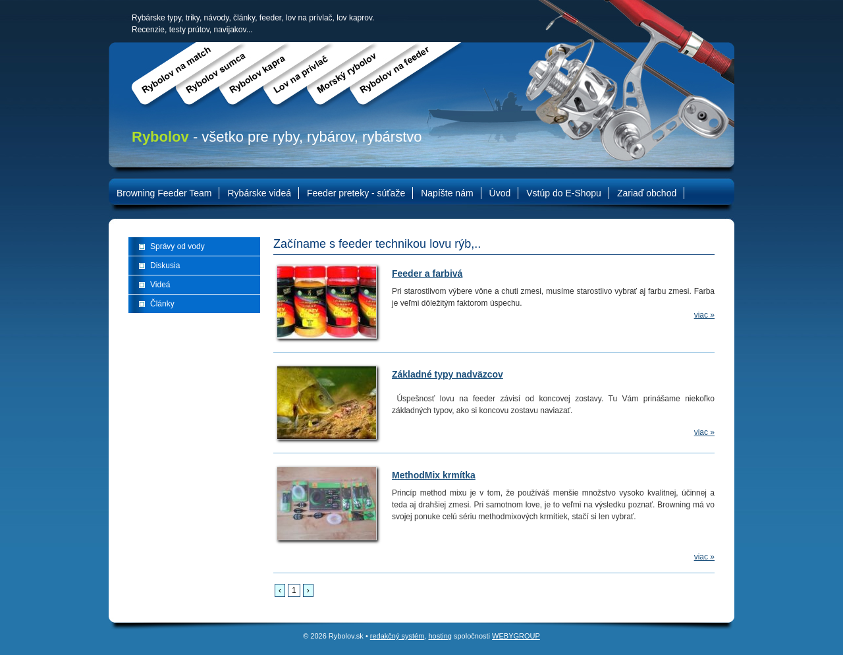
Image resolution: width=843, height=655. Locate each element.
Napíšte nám (447, 193)
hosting (439, 636)
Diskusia (165, 265)
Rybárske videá (259, 193)
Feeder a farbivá (427, 273)
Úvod (500, 193)
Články (162, 303)
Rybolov (160, 136)
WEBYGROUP (516, 636)
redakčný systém (397, 636)
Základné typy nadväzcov (447, 374)
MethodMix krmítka (434, 475)
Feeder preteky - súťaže (356, 193)
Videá (160, 284)
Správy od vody (177, 246)
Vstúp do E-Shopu (563, 193)
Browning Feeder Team (164, 193)
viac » (704, 315)
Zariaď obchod (646, 193)
